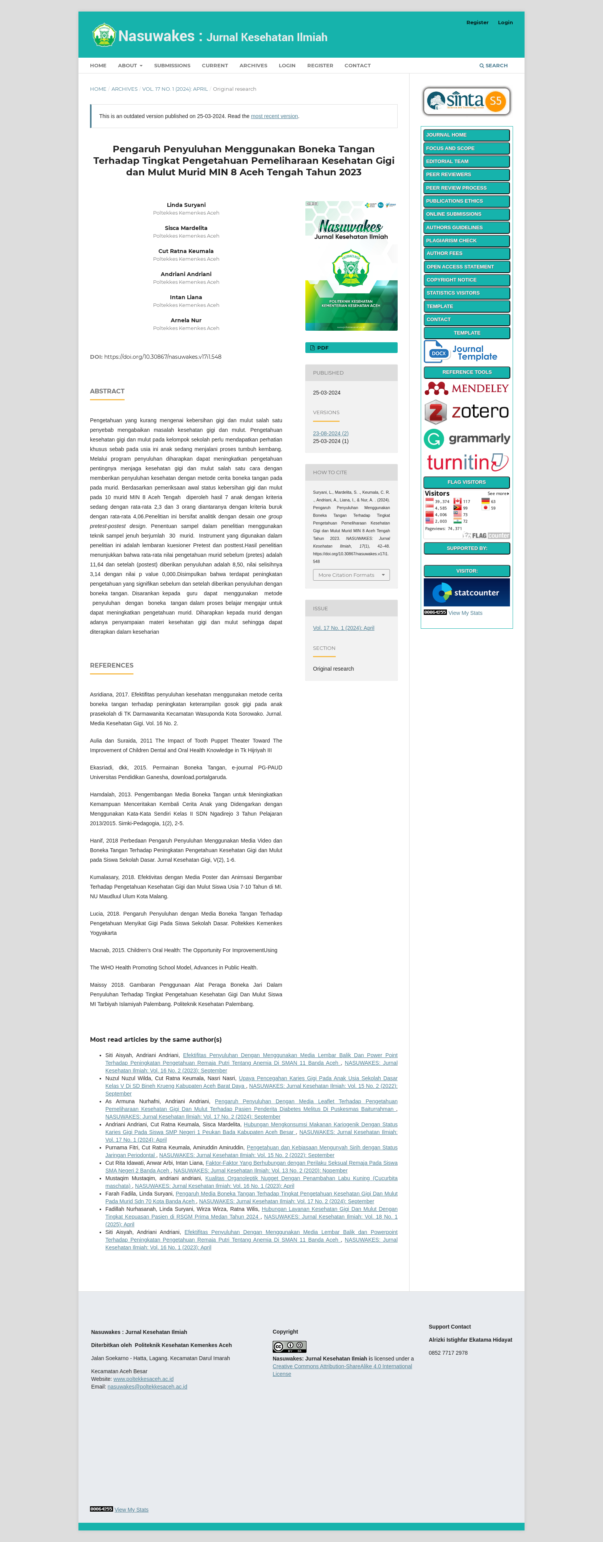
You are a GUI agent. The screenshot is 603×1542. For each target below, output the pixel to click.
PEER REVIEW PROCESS (456, 188)
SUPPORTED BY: (467, 548)
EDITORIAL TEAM (447, 161)
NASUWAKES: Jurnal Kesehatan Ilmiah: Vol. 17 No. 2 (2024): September (193, 1117)
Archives (253, 65)
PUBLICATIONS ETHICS (454, 201)
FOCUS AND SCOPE (450, 148)
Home (98, 65)
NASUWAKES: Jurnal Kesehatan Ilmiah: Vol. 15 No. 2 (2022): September (247, 1155)
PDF (322, 348)
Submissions (172, 65)
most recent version (274, 116)
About (128, 65)
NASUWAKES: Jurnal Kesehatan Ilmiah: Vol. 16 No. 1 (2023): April (214, 1186)
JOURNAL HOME (446, 135)
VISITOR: (467, 571)
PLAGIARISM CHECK (451, 240)
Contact (358, 65)
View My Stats (465, 613)
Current (215, 65)
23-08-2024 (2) (331, 433)
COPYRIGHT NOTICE (451, 280)
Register (320, 65)
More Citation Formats (346, 575)
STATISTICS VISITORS (453, 293)
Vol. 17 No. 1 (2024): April (175, 89)
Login (287, 65)
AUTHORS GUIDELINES (454, 227)
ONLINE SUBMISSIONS (453, 214)
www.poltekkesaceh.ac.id (143, 1379)
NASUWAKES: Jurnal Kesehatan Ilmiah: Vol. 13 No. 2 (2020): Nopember (260, 1170)
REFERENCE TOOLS (467, 372)
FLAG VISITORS (467, 482)
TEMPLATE (439, 306)
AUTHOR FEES (444, 253)
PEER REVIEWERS (448, 174)
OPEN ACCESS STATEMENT (460, 267)
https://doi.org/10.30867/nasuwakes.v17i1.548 (163, 356)
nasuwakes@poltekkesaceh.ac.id (147, 1387)
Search (494, 65)
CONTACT (438, 319)
